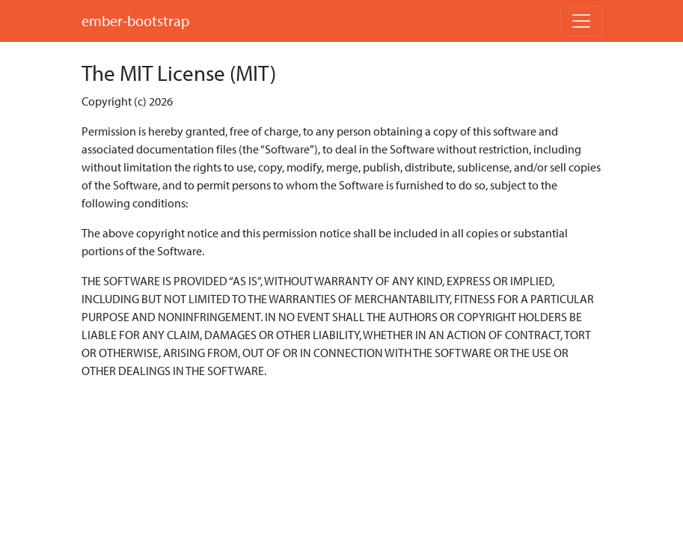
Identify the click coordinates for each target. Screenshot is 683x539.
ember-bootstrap (135, 20)
